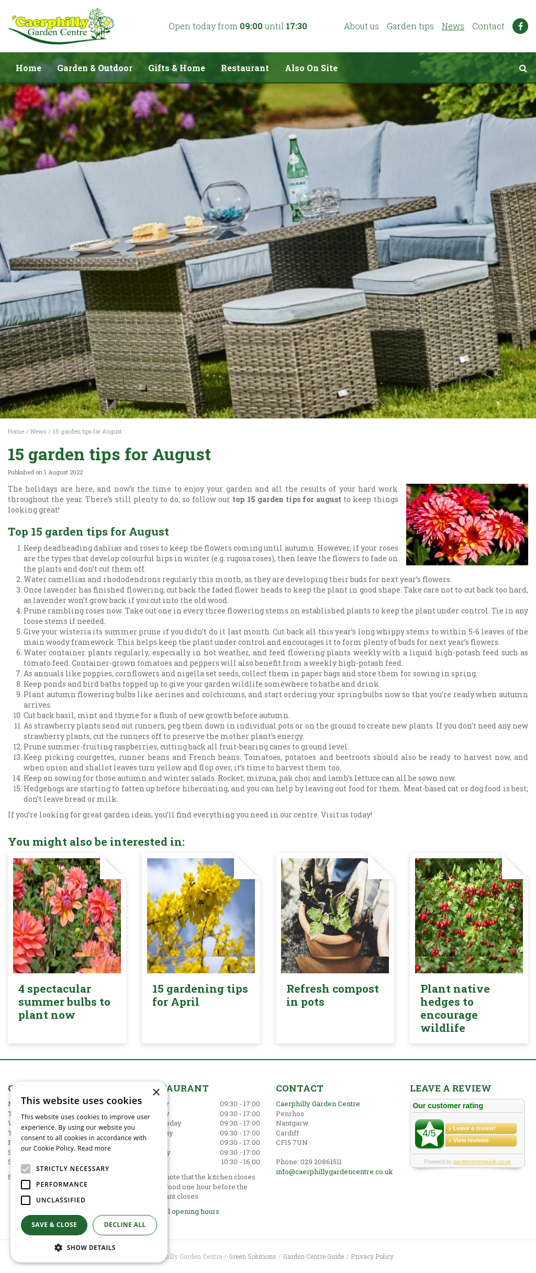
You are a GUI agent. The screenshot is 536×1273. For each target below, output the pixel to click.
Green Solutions (252, 1256)
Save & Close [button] (54, 1224)
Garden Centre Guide (313, 1256)
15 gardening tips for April (200, 995)
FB (520, 26)
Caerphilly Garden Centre (318, 1103)
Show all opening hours (180, 1211)
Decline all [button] (125, 1224)
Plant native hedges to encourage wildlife (455, 1008)
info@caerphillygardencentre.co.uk (334, 1171)
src (523, 68)
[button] (89, 1247)
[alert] (89, 1172)
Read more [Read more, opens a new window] (94, 1148)
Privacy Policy (372, 1256)
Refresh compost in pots (332, 995)
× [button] (156, 1093)
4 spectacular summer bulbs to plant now (64, 1001)
